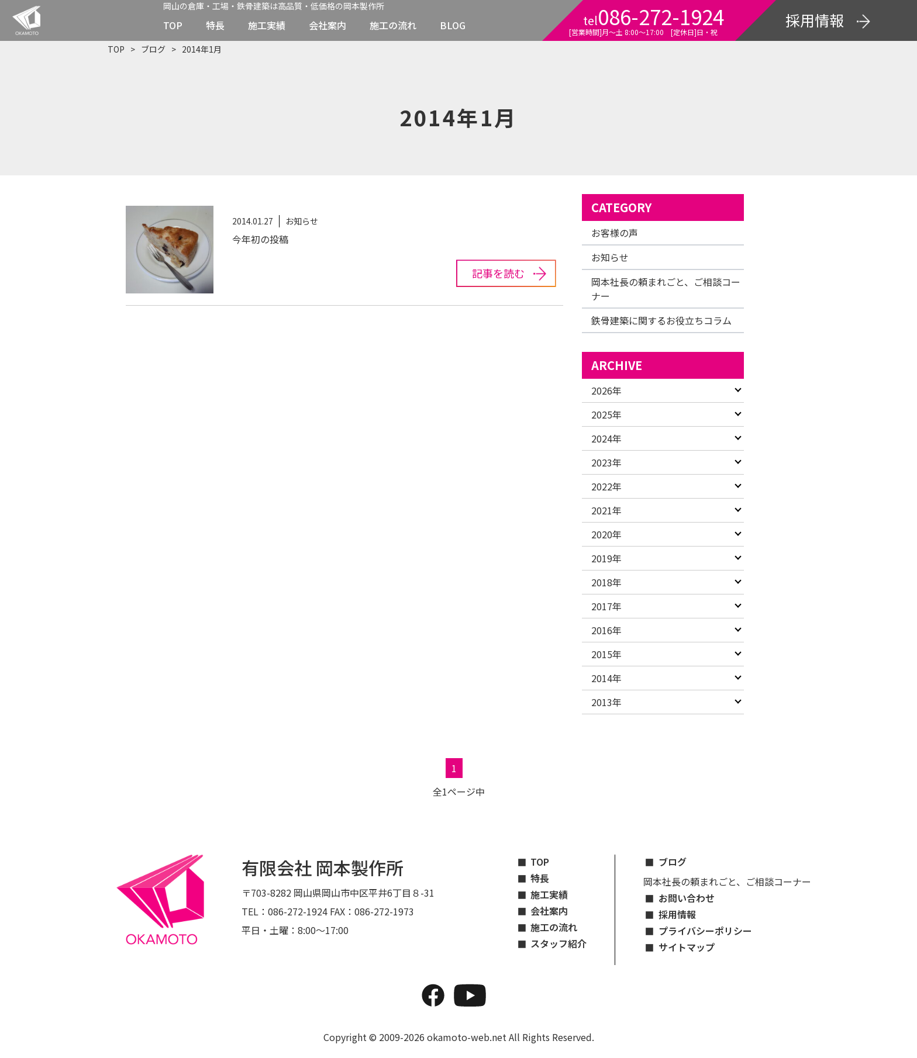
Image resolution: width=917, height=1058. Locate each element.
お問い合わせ (687, 898)
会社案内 (327, 25)
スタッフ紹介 (558, 943)
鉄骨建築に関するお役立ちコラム (661, 320)
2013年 (606, 702)
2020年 (606, 534)
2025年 (606, 414)
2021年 (606, 510)
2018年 (606, 582)
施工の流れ (393, 25)
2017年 (606, 606)
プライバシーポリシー (705, 931)
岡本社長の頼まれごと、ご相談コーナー (727, 881)
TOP (172, 25)
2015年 (606, 654)
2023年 (606, 462)
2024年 (606, 438)
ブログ (153, 49)
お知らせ (610, 257)
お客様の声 (614, 233)
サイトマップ (687, 947)
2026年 (606, 390)
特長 (215, 25)
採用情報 (677, 914)
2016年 (606, 630)
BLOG (453, 25)
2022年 (606, 486)
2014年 (606, 678)
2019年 (606, 558)
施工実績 (266, 25)
